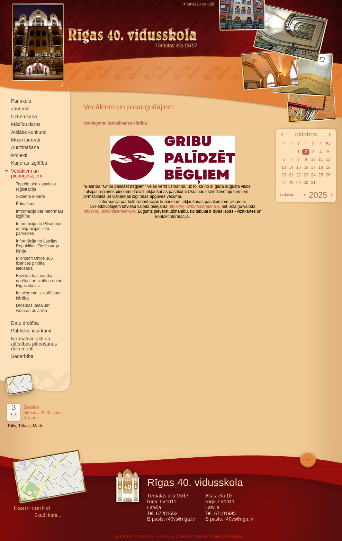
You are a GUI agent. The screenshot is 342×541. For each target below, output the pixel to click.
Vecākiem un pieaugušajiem (26, 173)
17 (313, 167)
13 (283, 167)
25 (320, 175)
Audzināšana (25, 147)
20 (283, 175)
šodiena (286, 194)
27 (283, 182)
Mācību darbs (25, 124)
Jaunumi (20, 108)
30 (306, 182)
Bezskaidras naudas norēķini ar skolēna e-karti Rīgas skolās (39, 280)
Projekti (19, 155)
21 (291, 175)
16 (306, 167)
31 (313, 182)
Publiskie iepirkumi (31, 330)
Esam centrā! (32, 509)
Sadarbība (22, 356)
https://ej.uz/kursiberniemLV (194, 206)
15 (298, 167)
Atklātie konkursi (28, 132)
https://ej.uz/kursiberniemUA (110, 211)
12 (328, 159)
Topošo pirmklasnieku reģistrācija (36, 186)
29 (298, 182)
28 (291, 182)
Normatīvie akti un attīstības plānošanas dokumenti (34, 344)
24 (313, 175)
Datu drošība (25, 323)
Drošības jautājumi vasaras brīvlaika (33, 308)
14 (291, 167)
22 (298, 175)
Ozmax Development (226, 536)
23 (306, 175)
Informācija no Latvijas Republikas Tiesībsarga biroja (37, 246)
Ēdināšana (26, 203)
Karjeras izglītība (29, 163)
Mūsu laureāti (25, 140)
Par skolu (21, 101)
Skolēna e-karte (30, 196)
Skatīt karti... (47, 515)
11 (320, 159)
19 (328, 167)
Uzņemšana (24, 116)
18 (320, 167)
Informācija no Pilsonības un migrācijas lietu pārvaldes (39, 228)
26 (328, 175)
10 (313, 159)
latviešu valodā (200, 4)
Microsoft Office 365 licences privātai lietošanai (34, 263)
